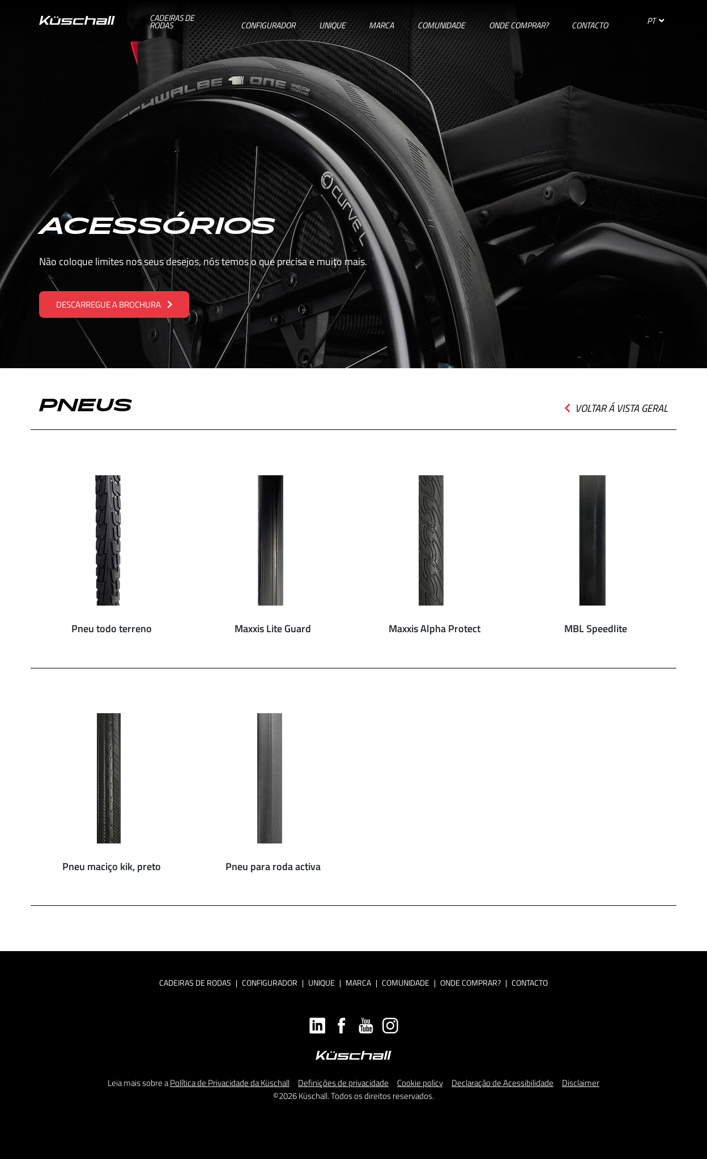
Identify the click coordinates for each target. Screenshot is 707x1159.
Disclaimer (580, 1082)
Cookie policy (420, 1082)
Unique (321, 982)
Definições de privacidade (343, 1082)
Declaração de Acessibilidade (502, 1082)
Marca (358, 982)
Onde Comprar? (470, 982)
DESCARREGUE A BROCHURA (114, 304)
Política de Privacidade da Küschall (229, 1082)
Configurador (269, 982)
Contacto (530, 982)
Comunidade (405, 982)
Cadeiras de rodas (195, 982)
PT (655, 20)
